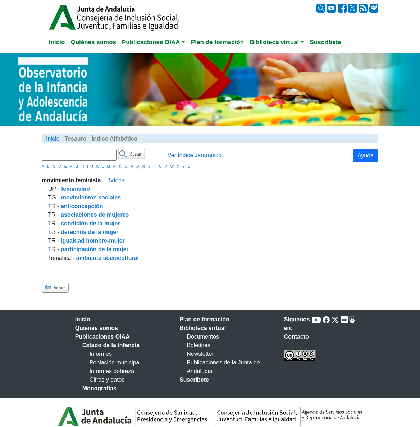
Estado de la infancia (111, 345)
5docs (116, 180)
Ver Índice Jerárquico (195, 155)
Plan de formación (204, 319)
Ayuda (365, 155)
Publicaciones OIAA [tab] (102, 337)
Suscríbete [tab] (325, 42)
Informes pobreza (112, 371)
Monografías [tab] (99, 388)
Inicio (52, 139)
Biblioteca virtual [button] (274, 42)
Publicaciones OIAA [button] (151, 42)
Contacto (296, 337)
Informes (101, 354)
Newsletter (200, 354)
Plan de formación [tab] (217, 42)
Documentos (203, 337)
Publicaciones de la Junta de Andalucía (223, 366)
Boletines (198, 345)
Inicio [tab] (57, 42)
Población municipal (115, 362)
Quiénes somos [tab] (93, 42)
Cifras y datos (107, 380)
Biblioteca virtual (202, 328)
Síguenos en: (297, 323)
